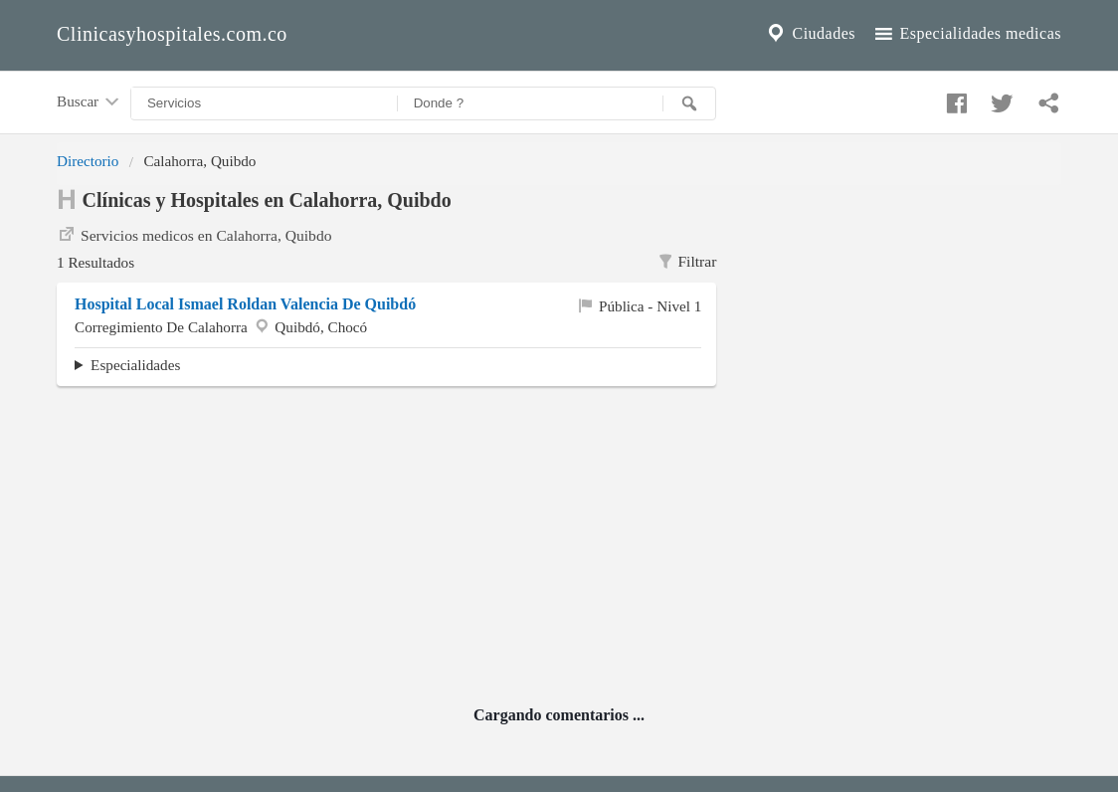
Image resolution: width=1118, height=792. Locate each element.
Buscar (89, 102)
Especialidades (135, 364)
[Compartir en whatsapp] (1046, 98)
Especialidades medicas (966, 34)
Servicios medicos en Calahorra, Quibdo (194, 234)
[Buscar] (689, 103)
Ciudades (809, 34)
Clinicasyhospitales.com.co (172, 34)
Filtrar (686, 262)
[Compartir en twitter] (1000, 98)
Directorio (87, 160)
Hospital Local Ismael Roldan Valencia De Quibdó (245, 304)
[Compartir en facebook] (954, 98)
